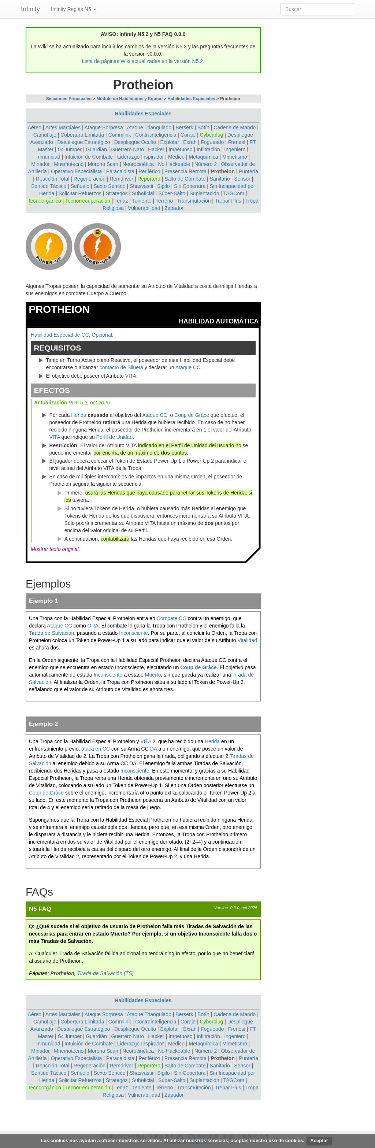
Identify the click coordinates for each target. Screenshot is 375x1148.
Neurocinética (138, 164)
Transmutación (194, 201)
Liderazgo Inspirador (140, 157)
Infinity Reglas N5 (73, 9)
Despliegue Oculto (135, 142)
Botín (203, 127)
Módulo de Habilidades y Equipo (129, 98)
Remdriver (121, 179)
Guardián (96, 149)
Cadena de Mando (235, 127)
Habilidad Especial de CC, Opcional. (72, 335)
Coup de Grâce (191, 415)
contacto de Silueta (121, 367)
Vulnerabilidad (144, 208)
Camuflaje (44, 135)
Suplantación (204, 193)
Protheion (222, 171)
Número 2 (205, 164)
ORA (93, 626)
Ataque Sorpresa (104, 127)
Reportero (148, 179)
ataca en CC (95, 749)
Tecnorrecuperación (87, 201)
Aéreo (34, 127)
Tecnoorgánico (44, 201)
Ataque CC (187, 367)
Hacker (156, 149)
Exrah (190, 142)
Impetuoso (180, 149)
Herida (78, 415)
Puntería (248, 171)
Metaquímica (203, 157)
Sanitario (220, 179)
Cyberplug (211, 135)
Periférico (149, 171)
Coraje (188, 135)
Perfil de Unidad (114, 437)
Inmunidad (48, 157)
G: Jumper (70, 149)
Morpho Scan (103, 164)
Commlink (119, 135)
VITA (130, 376)
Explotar (169, 142)
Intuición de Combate (88, 157)
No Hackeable (174, 164)
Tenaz (121, 201)
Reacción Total (53, 179)
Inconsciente (133, 633)
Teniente (142, 201)
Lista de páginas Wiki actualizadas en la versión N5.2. (143, 61)
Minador (40, 164)
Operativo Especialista (76, 171)
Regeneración (89, 179)
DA (153, 749)
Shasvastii (141, 186)
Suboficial (143, 193)
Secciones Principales (69, 98)
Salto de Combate (184, 179)
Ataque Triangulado (149, 127)
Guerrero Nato (127, 149)
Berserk (184, 127)
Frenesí (236, 142)
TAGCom (233, 193)
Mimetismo (234, 157)
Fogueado (212, 142)
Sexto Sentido (109, 186)
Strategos (117, 193)
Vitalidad (247, 640)
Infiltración (208, 149)
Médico (176, 157)
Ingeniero (234, 149)
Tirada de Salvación (51, 633)
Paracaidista (120, 171)
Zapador (173, 208)
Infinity (30, 9)
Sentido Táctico (48, 186)
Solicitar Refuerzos (80, 193)
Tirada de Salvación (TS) (105, 973)
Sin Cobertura (189, 186)
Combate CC (171, 618)
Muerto (153, 675)
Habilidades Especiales (191, 98)
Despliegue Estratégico (83, 142)
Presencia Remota (185, 171)
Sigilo (163, 186)
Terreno (164, 201)
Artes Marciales (63, 127)
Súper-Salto (171, 193)
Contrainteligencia (155, 135)
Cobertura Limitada (82, 135)
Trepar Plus (228, 201)
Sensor (242, 179)
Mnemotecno (68, 164)
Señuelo (80, 186)
